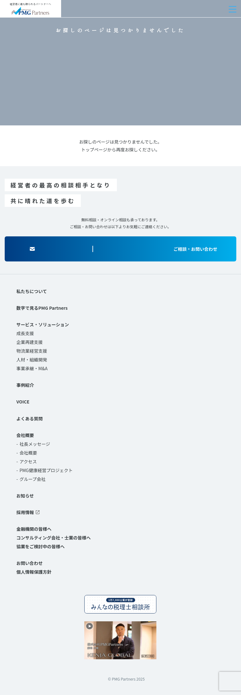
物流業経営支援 (31, 351)
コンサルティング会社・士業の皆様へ (53, 537)
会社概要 (25, 435)
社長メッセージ (34, 444)
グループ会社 (32, 479)
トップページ (94, 149)
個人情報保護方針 (33, 572)
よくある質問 (29, 418)
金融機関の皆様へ (33, 529)
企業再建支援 (29, 342)
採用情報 (25, 512)
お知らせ (25, 495)
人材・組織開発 (31, 359)
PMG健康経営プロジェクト (46, 470)
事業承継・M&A (31, 368)
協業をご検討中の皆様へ (40, 546)
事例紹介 (25, 385)
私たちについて (31, 291)
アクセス (28, 461)
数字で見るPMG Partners (41, 308)
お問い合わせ (29, 563)
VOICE (22, 401)
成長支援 (25, 333)
